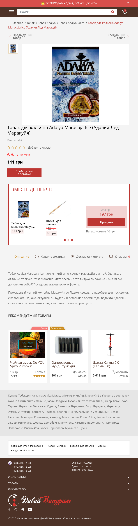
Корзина (125, 10)
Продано (106, 222)
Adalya (101, 445)
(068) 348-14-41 (22, 463)
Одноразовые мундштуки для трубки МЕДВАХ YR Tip (69, 364)
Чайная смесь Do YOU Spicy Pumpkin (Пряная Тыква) (27, 364)
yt (30, 509)
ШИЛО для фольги (53, 222)
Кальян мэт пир (57, 445)
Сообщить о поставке (24, 172)
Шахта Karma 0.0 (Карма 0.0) (106, 364)
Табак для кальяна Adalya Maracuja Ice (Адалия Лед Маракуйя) (22, 225)
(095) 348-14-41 (22, 467)
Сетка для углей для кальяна (27, 445)
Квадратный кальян (22, 450)
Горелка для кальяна (82, 445)
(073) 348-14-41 (22, 471)
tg (22, 509)
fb (9, 509)
